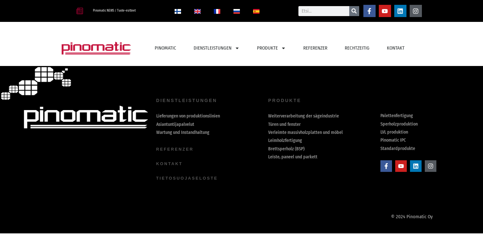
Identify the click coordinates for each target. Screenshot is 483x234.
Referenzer (176, 150)
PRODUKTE (271, 48)
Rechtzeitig (357, 48)
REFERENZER (315, 48)
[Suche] (354, 11)
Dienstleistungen (217, 48)
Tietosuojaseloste (189, 178)
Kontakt (396, 48)
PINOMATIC (165, 48)
